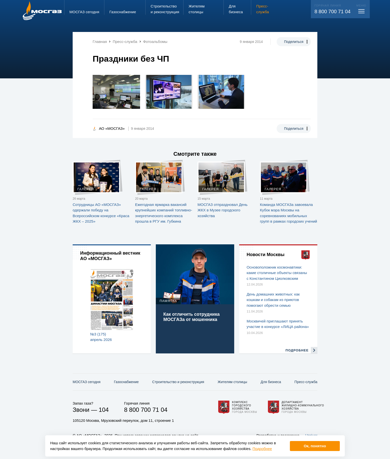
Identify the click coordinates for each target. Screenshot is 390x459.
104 (104, 409)
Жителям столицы (232, 382)
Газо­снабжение (126, 382)
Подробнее (262, 449)
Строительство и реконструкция (178, 382)
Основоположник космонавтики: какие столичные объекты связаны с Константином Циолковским (277, 273)
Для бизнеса (271, 382)
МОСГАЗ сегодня (86, 382)
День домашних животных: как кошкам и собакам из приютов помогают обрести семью (273, 299)
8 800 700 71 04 (332, 11)
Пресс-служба (305, 382)
